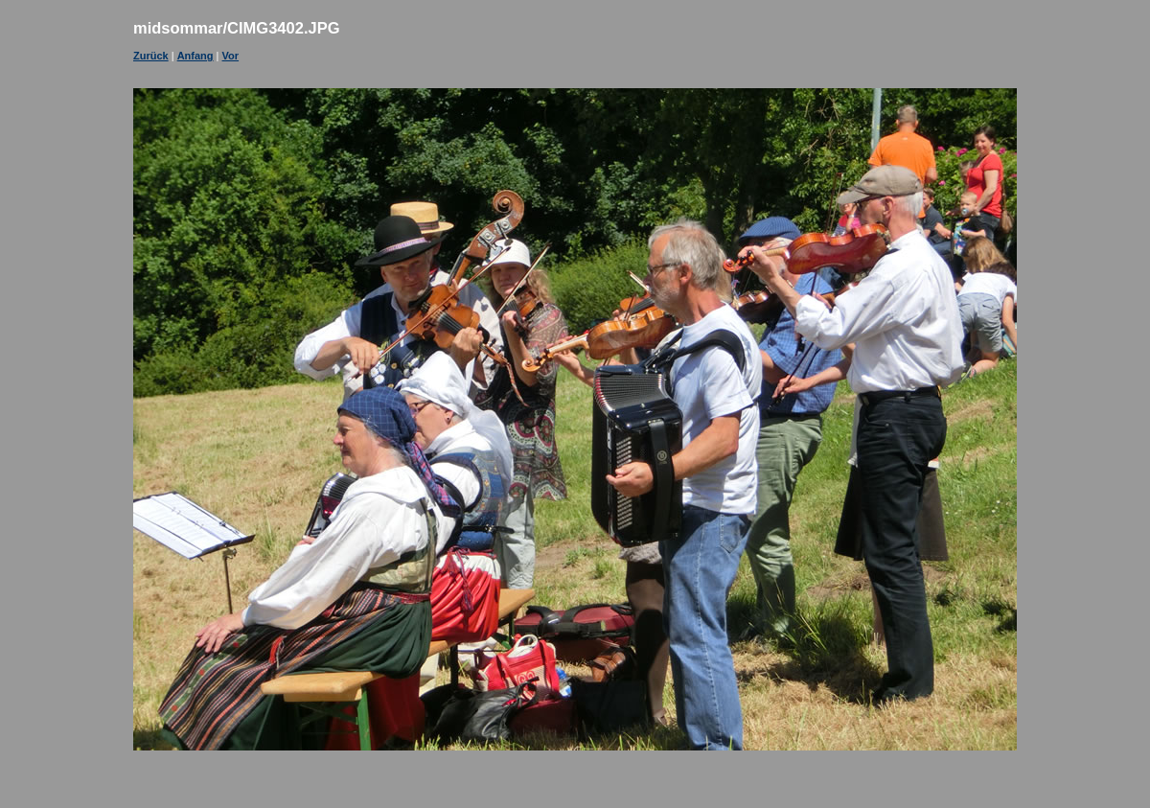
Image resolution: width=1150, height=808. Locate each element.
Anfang (195, 55)
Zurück (151, 55)
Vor (231, 55)
